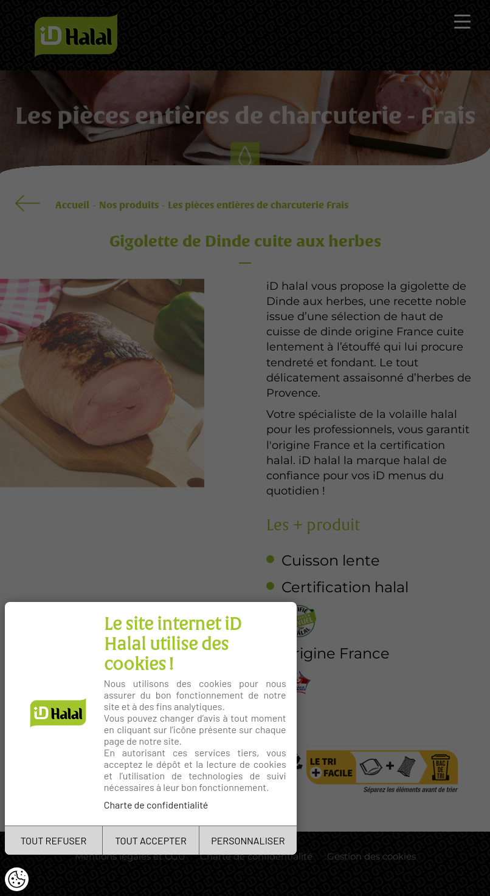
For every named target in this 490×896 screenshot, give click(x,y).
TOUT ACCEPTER (151, 840)
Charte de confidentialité (156, 804)
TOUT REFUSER (54, 840)
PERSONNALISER (248, 840)
